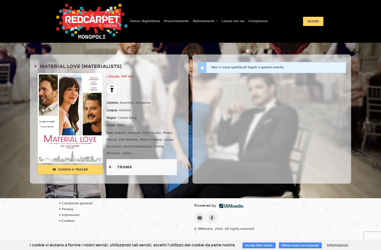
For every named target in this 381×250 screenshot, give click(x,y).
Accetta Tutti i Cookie (259, 245)
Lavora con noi (233, 21)
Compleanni (258, 21)
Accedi (313, 21)
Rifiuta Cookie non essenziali (300, 245)
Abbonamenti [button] (204, 21)
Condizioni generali (76, 203)
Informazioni (337, 245)
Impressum (70, 215)
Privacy (66, 209)
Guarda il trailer (70, 169)
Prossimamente (176, 21)
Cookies (67, 221)
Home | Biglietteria (145, 21)
